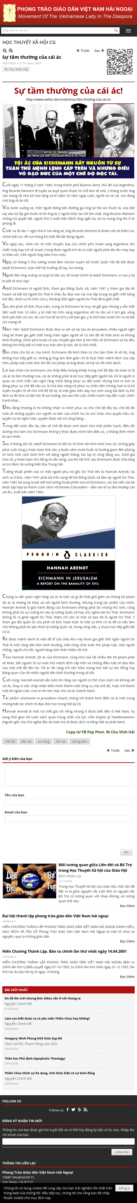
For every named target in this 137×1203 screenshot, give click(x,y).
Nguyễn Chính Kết (18, 1003)
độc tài (26, 741)
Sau (97, 50)
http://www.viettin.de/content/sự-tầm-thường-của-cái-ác (68, 99)
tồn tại (60, 741)
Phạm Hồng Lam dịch (41, 1044)
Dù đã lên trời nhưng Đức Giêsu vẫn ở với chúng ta (43, 998)
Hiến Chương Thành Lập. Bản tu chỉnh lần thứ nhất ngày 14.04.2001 (64, 951)
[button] (128, 31)
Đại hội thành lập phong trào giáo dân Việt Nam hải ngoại (55, 915)
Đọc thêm (127, 906)
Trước (85, 50)
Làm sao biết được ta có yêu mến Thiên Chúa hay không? (47, 1018)
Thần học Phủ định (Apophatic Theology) (35, 1058)
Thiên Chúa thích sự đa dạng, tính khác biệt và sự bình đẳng (50, 1073)
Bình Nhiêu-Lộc (70, 876)
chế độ (10, 741)
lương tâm (79, 741)
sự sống (43, 741)
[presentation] (40, 836)
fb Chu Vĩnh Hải (16, 69)
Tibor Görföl (14, 1044)
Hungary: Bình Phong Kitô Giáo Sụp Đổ (33, 1038)
